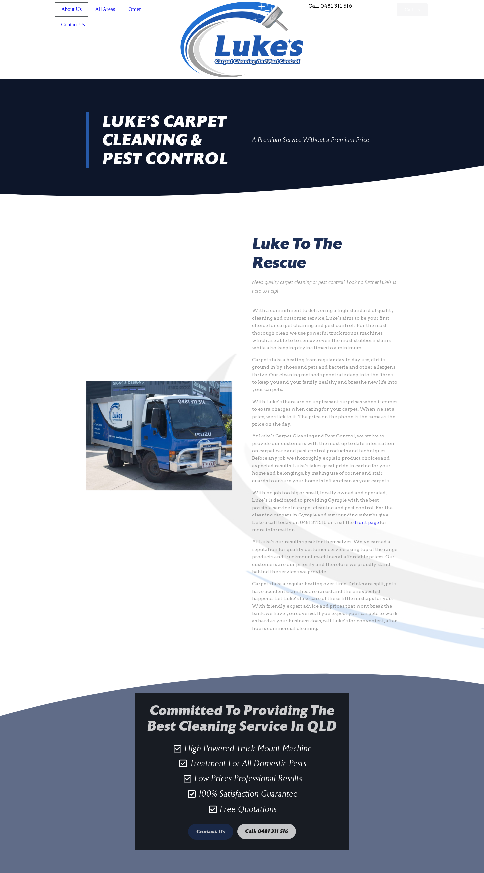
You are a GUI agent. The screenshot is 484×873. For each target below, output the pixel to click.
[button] (412, 9)
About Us (71, 9)
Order (134, 9)
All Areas (105, 9)
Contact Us (73, 24)
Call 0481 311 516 (330, 6)
